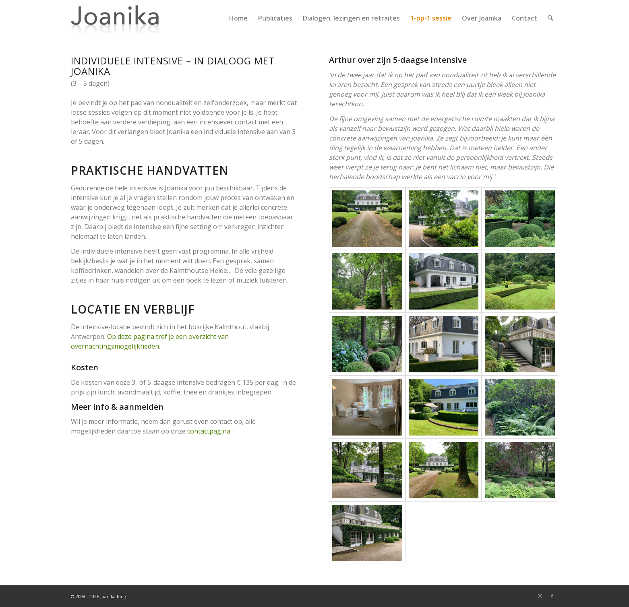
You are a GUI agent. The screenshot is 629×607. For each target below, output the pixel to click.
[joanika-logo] (115, 18)
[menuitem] (238, 18)
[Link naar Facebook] (552, 596)
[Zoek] (550, 18)
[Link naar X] (540, 596)
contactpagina (208, 431)
